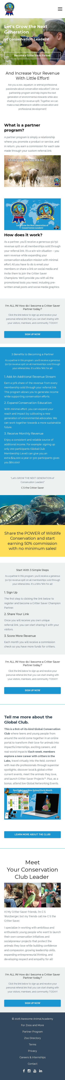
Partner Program (32, 1031)
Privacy (32, 1050)
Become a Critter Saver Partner (32, 55)
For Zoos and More (32, 1025)
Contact (32, 1063)
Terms (32, 1044)
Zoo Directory (32, 1038)
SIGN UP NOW (32, 334)
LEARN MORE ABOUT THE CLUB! (33, 834)
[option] (32, 483)
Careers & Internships (33, 1057)
